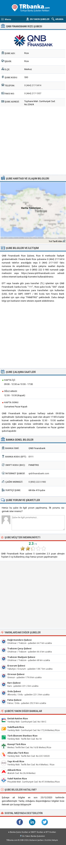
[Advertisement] (33, 140)
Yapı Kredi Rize (15, 761)
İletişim (55, 840)
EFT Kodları (51, 832)
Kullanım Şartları (36, 840)
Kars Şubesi (14, 682)
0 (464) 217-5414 (32, 85)
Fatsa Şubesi (14, 700)
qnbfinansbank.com (39, 473)
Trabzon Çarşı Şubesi (19, 648)
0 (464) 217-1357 (32, 93)
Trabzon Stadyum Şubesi (21, 657)
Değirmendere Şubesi (19, 640)
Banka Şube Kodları (19, 832)
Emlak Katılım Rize (17, 718)
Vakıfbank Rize (15, 727)
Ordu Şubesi (14, 691)
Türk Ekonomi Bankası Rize (22, 735)
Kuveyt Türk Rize (16, 744)
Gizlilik (48, 840)
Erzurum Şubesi (16, 665)
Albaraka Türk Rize (18, 753)
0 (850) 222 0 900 (37, 482)
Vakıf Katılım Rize (17, 778)
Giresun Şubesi (15, 674)
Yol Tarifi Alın (55, 241)
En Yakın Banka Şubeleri (33, 836)
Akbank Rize (14, 770)
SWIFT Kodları (36, 832)
